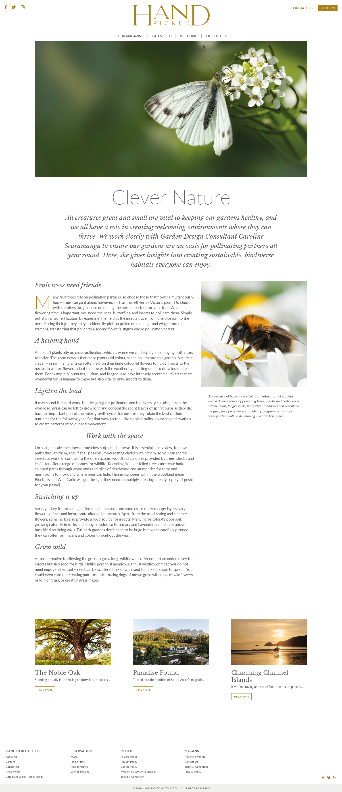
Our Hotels (221, 38)
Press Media (14, 771)
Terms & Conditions (129, 776)
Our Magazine (124, 38)
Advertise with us (193, 756)
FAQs (74, 756)
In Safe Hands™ (127, 756)
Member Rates (81, 766)
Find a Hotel (79, 761)
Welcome (190, 38)
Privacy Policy (125, 761)
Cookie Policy (125, 766)
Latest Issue (159, 38)
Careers (11, 761)
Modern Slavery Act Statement (137, 771)
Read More (47, 717)
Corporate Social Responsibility (27, 776)
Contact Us (286, 10)
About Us (12, 756)
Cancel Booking (81, 771)
